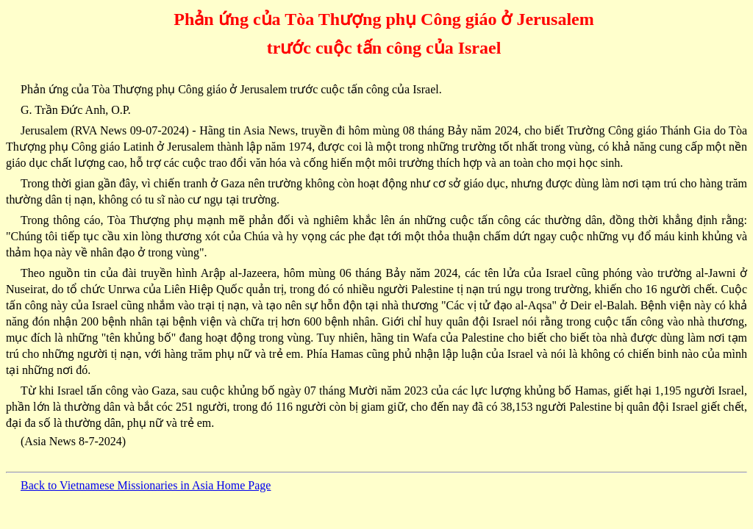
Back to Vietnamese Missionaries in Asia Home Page (146, 485)
